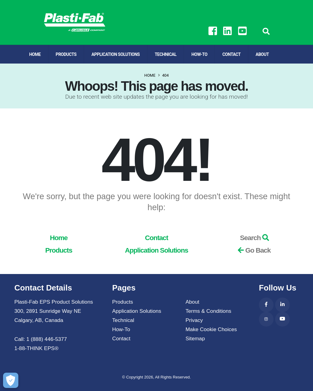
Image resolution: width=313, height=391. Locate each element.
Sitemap (195, 338)
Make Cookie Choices (211, 329)
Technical (165, 54)
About (262, 54)
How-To (199, 54)
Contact (231, 54)
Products (66, 54)
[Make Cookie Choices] (9, 380)
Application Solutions (115, 54)
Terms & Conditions (208, 311)
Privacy (194, 320)
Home (35, 54)
